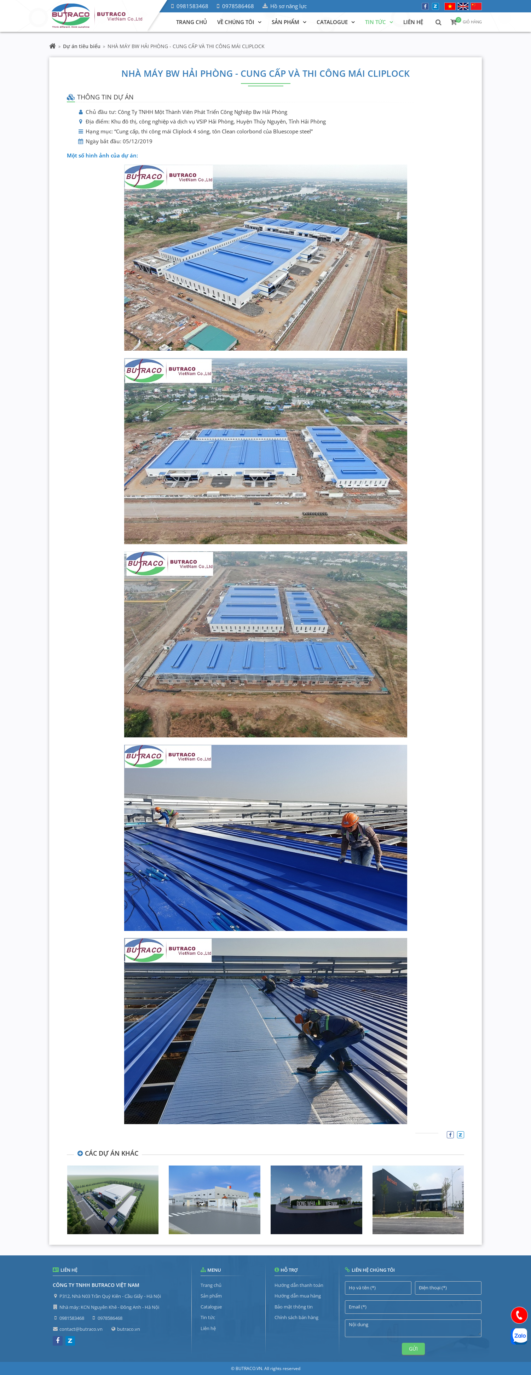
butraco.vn (128, 1329)
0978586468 (238, 6)
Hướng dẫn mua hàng (298, 1296)
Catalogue (211, 1307)
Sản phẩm (211, 1296)
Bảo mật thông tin (294, 1307)
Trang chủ (211, 1285)
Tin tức (208, 1317)
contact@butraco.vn (81, 1329)
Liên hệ (208, 1328)
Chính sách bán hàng (296, 1317)
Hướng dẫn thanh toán (299, 1285)
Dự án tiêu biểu (81, 46)
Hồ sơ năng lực (288, 6)
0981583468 (192, 6)
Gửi (413, 1348)
